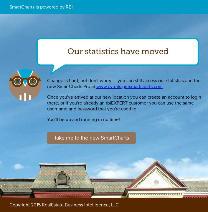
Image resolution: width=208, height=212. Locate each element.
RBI (69, 7)
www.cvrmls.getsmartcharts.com (129, 87)
